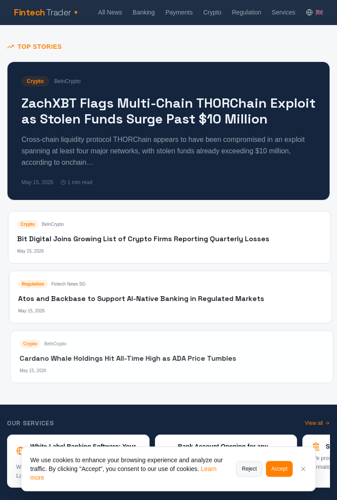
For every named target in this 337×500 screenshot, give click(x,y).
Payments (179, 12)
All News (110, 12)
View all (317, 423)
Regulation (246, 12)
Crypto (212, 12)
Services (283, 12)
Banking (144, 12)
